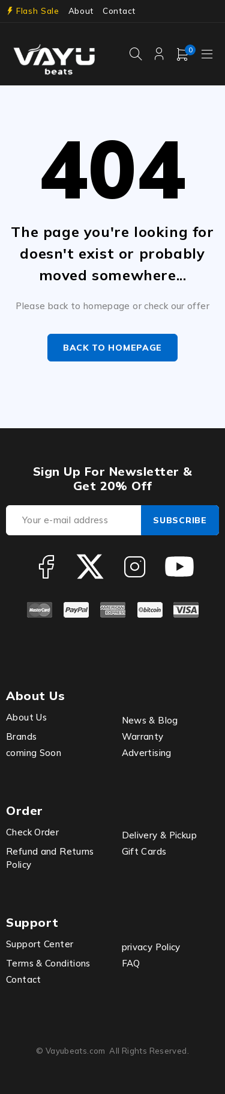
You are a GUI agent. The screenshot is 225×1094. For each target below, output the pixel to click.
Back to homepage (112, 347)
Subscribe (179, 520)
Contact (119, 11)
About (81, 11)
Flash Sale (37, 11)
